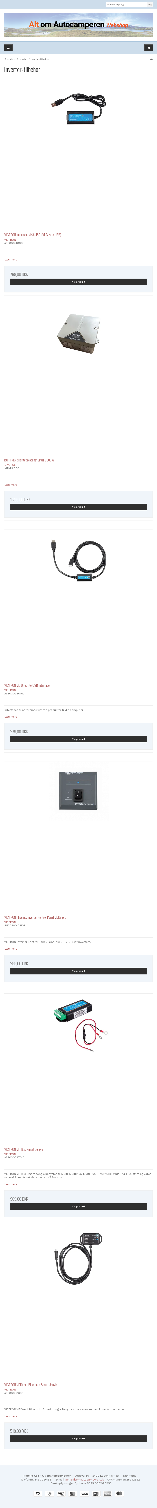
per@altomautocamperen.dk (84, 1479)
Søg (150, 4)
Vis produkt (78, 281)
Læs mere (10, 259)
